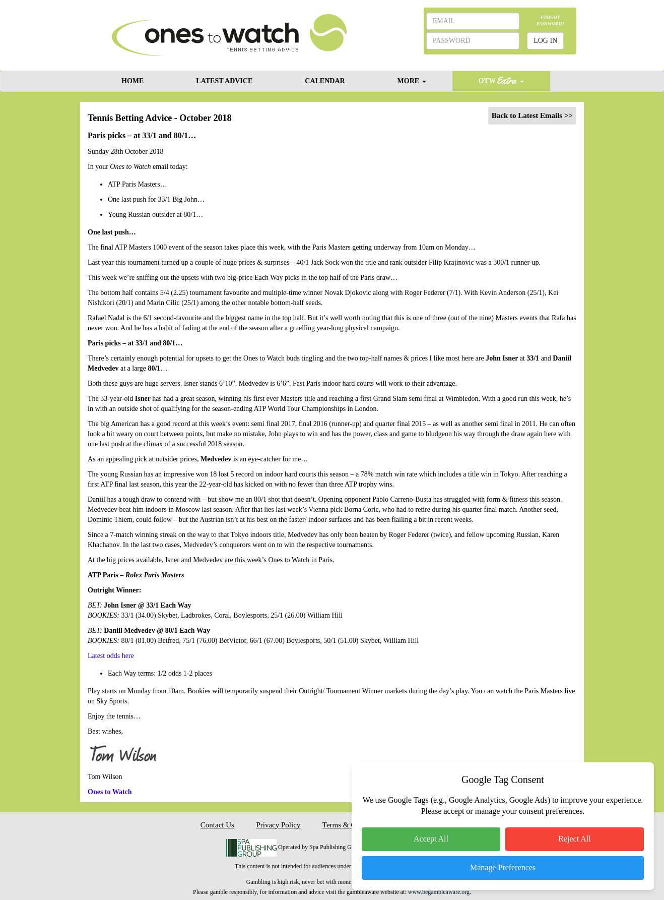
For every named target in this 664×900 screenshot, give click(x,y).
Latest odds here (111, 655)
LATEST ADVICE (224, 81)
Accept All (431, 838)
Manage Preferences (503, 867)
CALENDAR (325, 81)
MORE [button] (411, 81)
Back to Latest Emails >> (532, 115)
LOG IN (545, 40)
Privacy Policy (278, 825)
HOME (132, 81)
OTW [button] (501, 80)
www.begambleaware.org (439, 891)
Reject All (574, 838)
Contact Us (217, 825)
